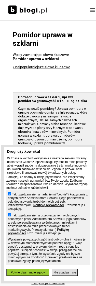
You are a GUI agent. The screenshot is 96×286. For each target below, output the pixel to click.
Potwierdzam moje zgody (28, 272)
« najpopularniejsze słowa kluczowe (41, 67)
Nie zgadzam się (64, 272)
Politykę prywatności (48, 205)
